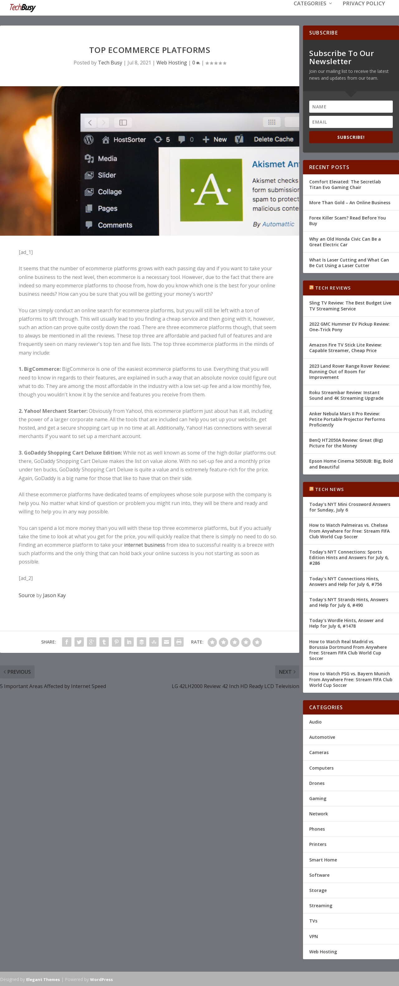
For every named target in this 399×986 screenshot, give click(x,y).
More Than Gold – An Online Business (349, 202)
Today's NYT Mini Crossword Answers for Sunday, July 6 (349, 506)
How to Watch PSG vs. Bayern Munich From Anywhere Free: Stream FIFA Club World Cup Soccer (350, 678)
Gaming (317, 798)
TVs (313, 920)
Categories (310, 13)
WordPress (101, 979)
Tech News (329, 489)
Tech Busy (110, 62)
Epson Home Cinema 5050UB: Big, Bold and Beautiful (351, 463)
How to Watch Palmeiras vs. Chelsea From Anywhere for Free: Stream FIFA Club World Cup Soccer (349, 530)
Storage (318, 890)
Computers (321, 767)
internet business (144, 544)
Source (27, 594)
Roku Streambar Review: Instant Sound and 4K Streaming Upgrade (346, 394)
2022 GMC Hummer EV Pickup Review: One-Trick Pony (349, 326)
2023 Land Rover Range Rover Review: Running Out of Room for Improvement (349, 371)
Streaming (320, 905)
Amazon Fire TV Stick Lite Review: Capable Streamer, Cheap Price (345, 347)
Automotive (322, 736)
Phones (317, 828)
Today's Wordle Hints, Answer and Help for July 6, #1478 (346, 622)
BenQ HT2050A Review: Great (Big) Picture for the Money (346, 442)
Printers (317, 844)
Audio (315, 721)
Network (318, 813)
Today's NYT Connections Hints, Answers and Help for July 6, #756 (345, 580)
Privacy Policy (364, 13)
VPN (313, 936)
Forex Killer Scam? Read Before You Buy (347, 220)
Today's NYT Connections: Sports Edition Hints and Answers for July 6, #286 (349, 556)
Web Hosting (171, 62)
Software (319, 874)
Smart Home (323, 859)
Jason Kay (54, 594)
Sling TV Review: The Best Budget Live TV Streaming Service (350, 305)
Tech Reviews (333, 287)
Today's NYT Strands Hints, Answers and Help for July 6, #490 (348, 601)
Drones (316, 782)
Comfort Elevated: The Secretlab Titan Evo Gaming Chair (345, 184)
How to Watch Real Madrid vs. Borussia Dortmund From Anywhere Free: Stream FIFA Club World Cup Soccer (348, 649)
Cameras (319, 752)
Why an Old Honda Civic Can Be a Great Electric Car (345, 241)
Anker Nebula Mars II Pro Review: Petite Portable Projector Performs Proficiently (347, 418)
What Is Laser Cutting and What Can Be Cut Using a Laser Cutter (349, 262)
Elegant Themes (43, 979)
